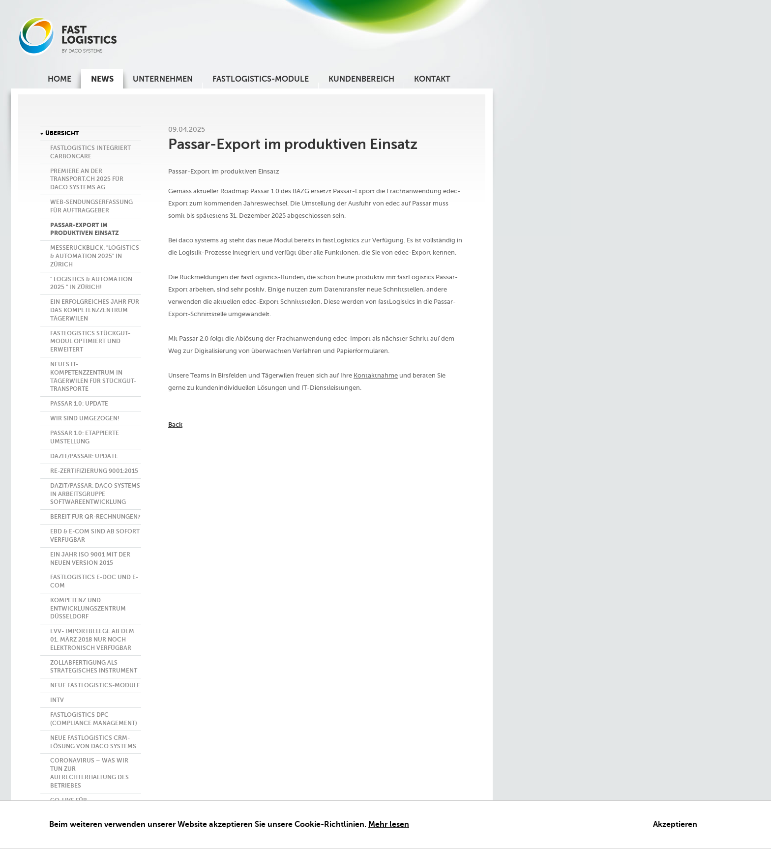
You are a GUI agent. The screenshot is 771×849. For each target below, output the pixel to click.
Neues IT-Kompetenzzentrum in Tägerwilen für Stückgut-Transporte (93, 376)
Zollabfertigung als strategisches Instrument (93, 666)
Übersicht (62, 133)
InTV (57, 700)
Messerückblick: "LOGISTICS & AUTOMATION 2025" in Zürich (94, 256)
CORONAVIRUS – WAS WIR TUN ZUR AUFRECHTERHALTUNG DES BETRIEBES (89, 773)
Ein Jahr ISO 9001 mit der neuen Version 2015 (90, 558)
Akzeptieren (675, 824)
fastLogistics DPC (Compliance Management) (93, 719)
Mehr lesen (388, 824)
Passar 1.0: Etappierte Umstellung (84, 437)
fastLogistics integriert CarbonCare (90, 152)
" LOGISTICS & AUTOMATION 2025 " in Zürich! (91, 283)
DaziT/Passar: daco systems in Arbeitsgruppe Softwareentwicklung (95, 494)
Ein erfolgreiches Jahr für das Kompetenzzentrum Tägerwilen (94, 310)
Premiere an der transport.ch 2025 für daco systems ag (86, 179)
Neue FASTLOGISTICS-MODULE (95, 685)
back (175, 424)
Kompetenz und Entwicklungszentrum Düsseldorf (88, 608)
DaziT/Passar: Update (84, 456)
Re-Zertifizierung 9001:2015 (94, 471)
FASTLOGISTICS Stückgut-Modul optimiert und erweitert (90, 341)
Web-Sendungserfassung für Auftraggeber (91, 206)
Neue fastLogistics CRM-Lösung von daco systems (93, 742)
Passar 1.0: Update (79, 403)
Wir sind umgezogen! (84, 418)
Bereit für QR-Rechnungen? (95, 516)
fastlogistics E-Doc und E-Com (94, 581)
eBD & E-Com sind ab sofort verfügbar (95, 535)
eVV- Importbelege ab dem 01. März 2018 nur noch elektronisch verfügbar (92, 639)
